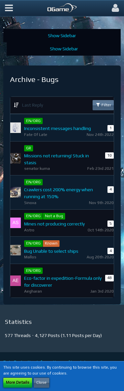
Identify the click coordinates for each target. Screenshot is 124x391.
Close (41, 382)
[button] (9, 8)
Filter (103, 104)
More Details (17, 382)
